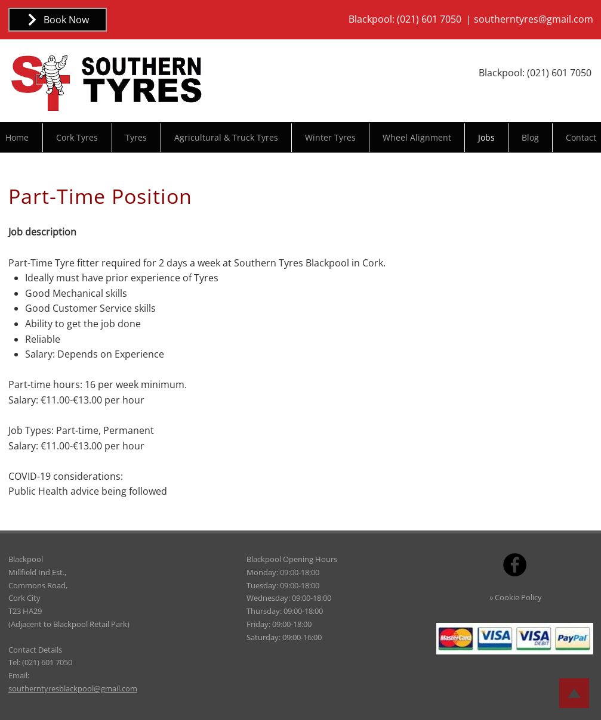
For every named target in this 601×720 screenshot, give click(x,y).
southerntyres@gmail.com (533, 19)
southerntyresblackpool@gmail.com (72, 688)
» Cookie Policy (515, 597)
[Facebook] (514, 564)
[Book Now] (57, 20)
